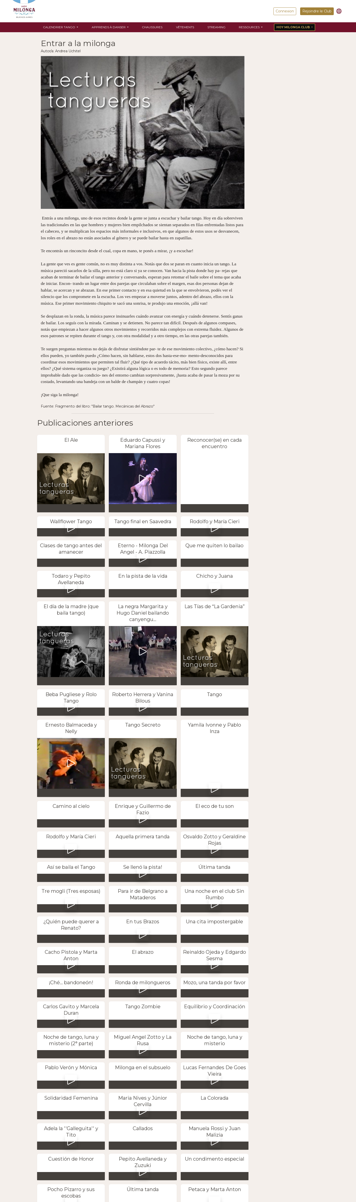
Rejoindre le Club (317, 11)
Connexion (285, 11)
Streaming (216, 27)
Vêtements (185, 27)
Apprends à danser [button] (109, 27)
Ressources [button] (249, 27)
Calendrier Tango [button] (59, 27)
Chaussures (152, 27)
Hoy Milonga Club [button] (293, 27)
